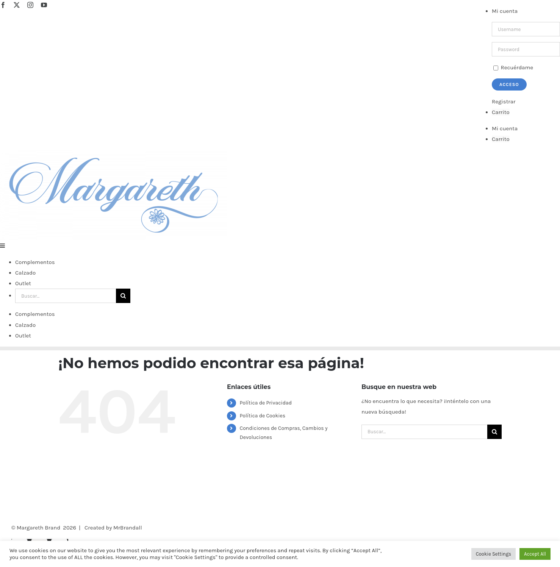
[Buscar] (123, 296)
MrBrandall (127, 527)
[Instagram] (73, 514)
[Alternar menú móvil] (3, 245)
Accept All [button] (535, 554)
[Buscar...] (65, 296)
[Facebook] (61, 514)
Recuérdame (513, 67)
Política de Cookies (262, 415)
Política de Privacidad (266, 403)
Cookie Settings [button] (493, 554)
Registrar (503, 101)
